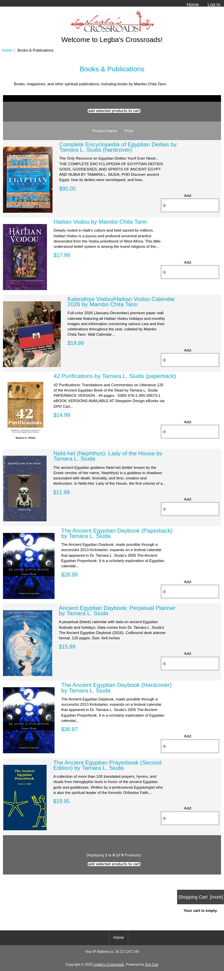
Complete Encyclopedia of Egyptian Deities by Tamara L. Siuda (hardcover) (118, 147)
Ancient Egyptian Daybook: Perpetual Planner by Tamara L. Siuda (117, 610)
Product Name (105, 131)
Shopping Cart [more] (200, 897)
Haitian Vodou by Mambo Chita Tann (100, 221)
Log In (213, 4)
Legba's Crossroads (108, 964)
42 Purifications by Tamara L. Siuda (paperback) (115, 376)
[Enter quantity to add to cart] (190, 205)
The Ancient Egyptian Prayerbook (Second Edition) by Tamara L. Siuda (107, 765)
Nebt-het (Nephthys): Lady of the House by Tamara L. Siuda (108, 456)
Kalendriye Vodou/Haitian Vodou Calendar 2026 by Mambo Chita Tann (121, 302)
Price (129, 131)
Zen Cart (152, 964)
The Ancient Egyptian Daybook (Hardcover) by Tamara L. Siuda (116, 687)
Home (193, 4)
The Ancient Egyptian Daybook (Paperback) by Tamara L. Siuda (116, 533)
